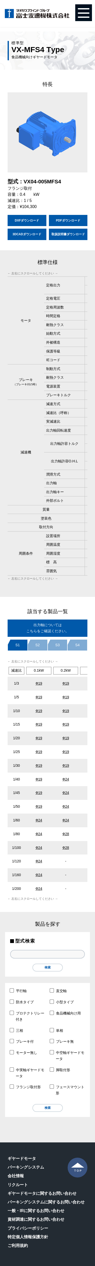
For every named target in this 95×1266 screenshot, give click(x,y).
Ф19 (38, 683)
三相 (16, 1030)
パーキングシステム (26, 1167)
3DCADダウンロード (27, 234)
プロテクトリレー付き (27, 1016)
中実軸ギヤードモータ (27, 1072)
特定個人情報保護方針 (28, 1237)
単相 (56, 1030)
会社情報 (16, 1176)
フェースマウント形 (67, 1090)
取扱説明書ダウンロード (68, 234)
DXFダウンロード (27, 220)
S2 (37, 645)
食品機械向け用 (65, 1013)
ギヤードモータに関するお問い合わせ (42, 1193)
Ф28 (65, 834)
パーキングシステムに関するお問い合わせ (46, 1202)
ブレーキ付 (22, 1041)
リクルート (18, 1185)
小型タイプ (62, 1001)
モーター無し (23, 1052)
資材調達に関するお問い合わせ (36, 1219)
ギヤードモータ (22, 1158)
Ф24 (65, 779)
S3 (57, 645)
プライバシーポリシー (28, 1228)
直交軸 (58, 991)
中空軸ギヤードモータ (67, 1055)
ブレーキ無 (62, 1041)
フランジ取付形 (25, 1087)
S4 (77, 645)
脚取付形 (60, 1069)
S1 (17, 645)
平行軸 (18, 991)
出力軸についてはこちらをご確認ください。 (47, 628)
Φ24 (38, 875)
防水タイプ (22, 1001)
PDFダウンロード (68, 220)
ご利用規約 (18, 1245)
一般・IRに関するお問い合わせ (36, 1211)
